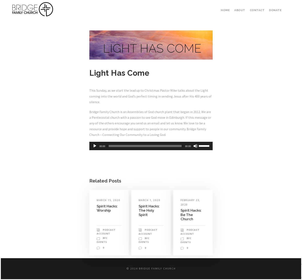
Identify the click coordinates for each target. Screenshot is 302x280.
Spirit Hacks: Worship (107, 208)
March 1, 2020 (150, 200)
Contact (258, 10)
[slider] (145, 146)
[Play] (95, 146)
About (241, 10)
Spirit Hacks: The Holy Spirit (149, 210)
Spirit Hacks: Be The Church (191, 214)
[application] (151, 146)
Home (227, 10)
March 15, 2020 (109, 200)
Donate (275, 10)
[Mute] (195, 146)
